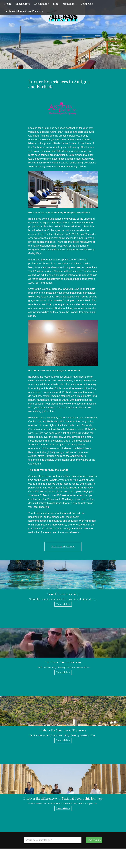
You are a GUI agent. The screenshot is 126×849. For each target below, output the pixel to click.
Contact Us (87, 3)
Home (7, 3)
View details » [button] (63, 604)
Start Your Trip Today (63, 546)
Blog (55, 3)
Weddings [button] (69, 3)
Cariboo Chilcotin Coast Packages (23, 11)
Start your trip (94, 840)
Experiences (23, 3)
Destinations (41, 3)
